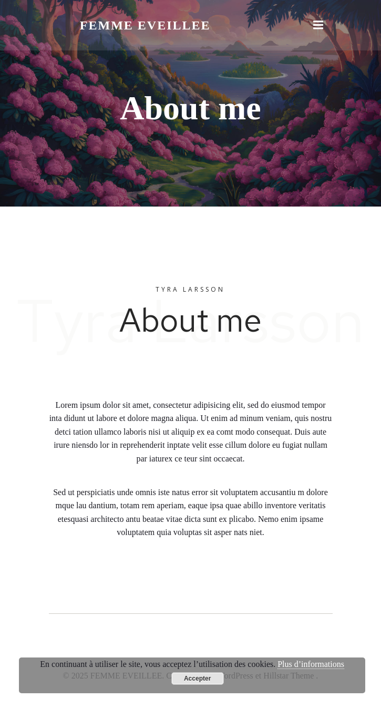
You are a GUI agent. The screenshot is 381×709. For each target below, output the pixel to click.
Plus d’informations (310, 664)
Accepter (197, 678)
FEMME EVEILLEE (145, 25)
